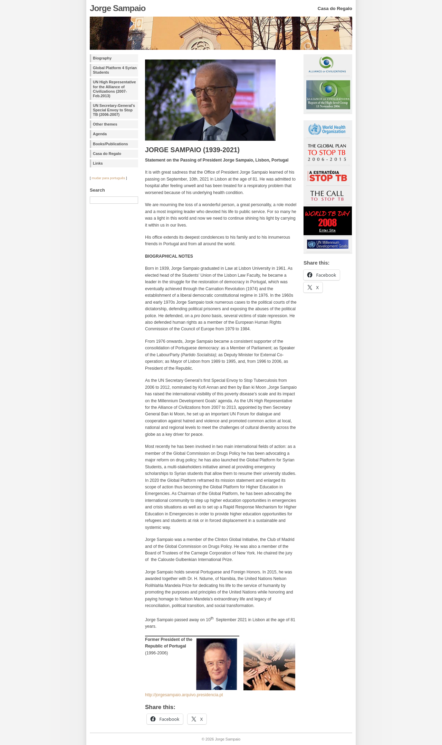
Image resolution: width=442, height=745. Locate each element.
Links (98, 163)
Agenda (100, 134)
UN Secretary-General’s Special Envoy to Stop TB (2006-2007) (114, 110)
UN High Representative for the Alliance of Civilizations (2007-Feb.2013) (114, 89)
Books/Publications (110, 144)
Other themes (105, 124)
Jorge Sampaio (117, 8)
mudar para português (108, 178)
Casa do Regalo (107, 153)
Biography (102, 58)
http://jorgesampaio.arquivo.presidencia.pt (184, 694)
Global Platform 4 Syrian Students (115, 70)
